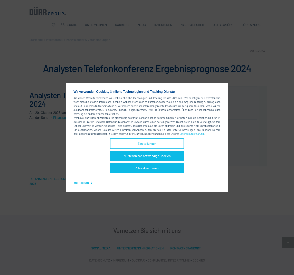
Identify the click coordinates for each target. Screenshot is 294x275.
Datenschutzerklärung (191, 133)
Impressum (84, 182)
